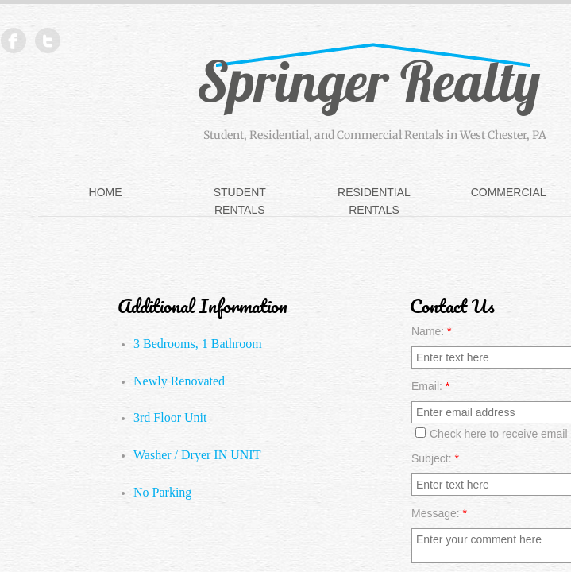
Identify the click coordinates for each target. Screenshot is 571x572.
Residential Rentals (374, 201)
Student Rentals (240, 201)
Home (105, 192)
